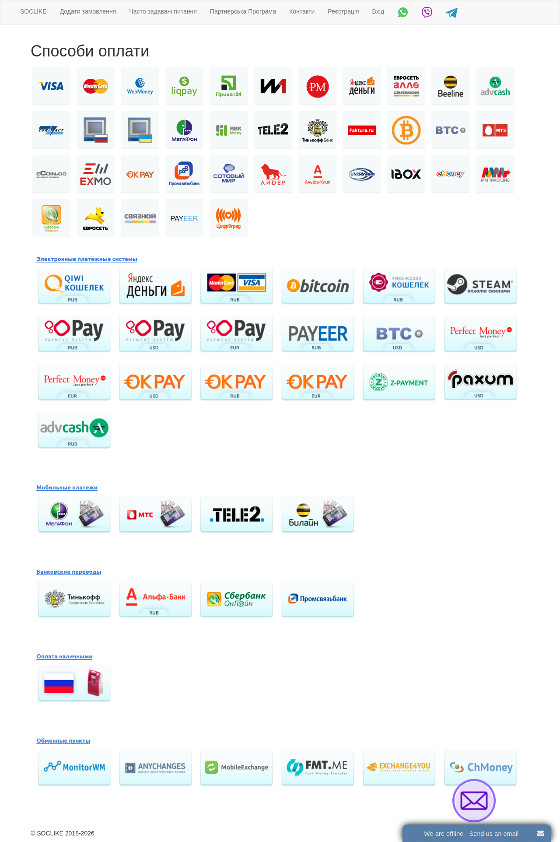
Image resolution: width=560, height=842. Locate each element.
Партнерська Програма (243, 11)
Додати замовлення (88, 11)
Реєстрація (343, 11)
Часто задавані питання (163, 11)
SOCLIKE (33, 11)
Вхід (378, 11)
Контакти (302, 11)
